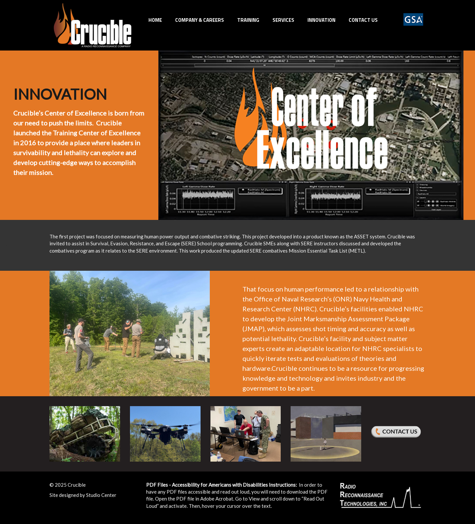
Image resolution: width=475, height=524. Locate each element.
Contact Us (363, 20)
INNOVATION (321, 20)
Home (155, 20)
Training (248, 20)
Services (283, 20)
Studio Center (101, 495)
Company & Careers (199, 20)
